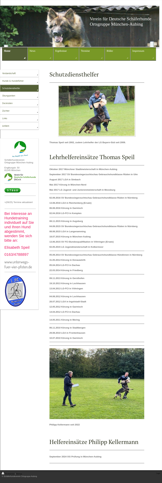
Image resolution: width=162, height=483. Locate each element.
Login (158, 473)
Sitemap (19, 474)
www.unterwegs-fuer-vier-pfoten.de (18, 264)
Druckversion (8, 474)
